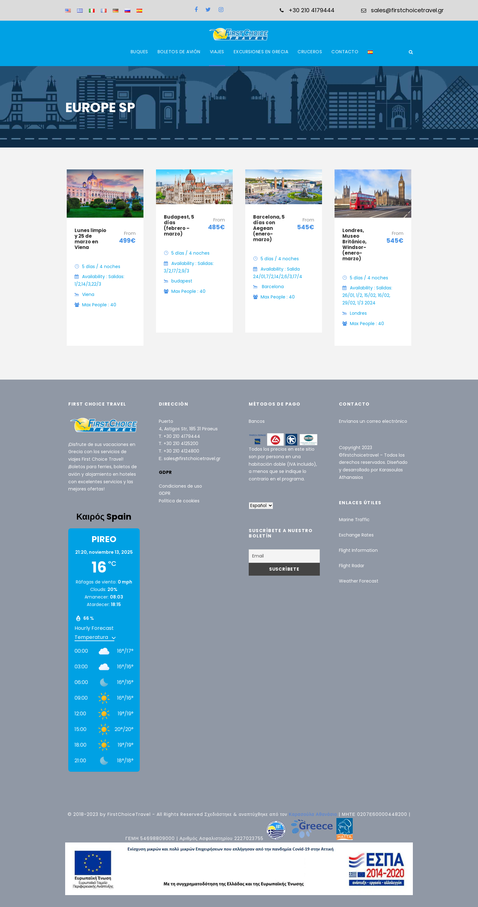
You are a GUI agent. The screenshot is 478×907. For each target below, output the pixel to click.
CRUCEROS (310, 52)
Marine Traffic (354, 519)
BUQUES (139, 52)
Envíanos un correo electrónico (373, 421)
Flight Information (358, 550)
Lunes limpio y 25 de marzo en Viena (90, 239)
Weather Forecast (358, 581)
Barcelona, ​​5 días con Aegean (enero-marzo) (269, 228)
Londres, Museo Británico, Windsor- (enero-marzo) (354, 244)
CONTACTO (344, 52)
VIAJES (217, 52)
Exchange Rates (356, 535)
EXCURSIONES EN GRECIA (261, 52)
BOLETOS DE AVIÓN (179, 52)
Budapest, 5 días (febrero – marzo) (179, 225)
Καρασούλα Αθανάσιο (314, 814)
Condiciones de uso (180, 486)
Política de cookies (179, 501)
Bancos (257, 421)
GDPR (164, 493)
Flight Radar (351, 565)
